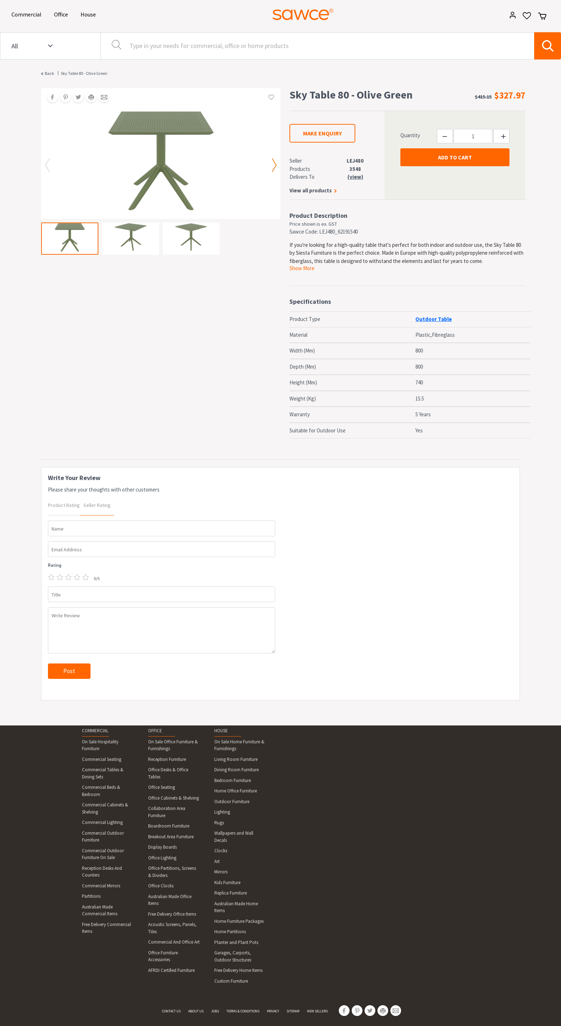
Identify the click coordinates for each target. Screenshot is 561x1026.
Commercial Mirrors (101, 886)
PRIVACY (273, 1011)
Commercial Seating (101, 759)
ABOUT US (196, 1011)
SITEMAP (293, 1011)
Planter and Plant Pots (236, 942)
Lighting (222, 812)
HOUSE (221, 731)
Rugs (219, 823)
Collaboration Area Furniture (166, 812)
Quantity (410, 135)
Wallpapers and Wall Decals (233, 836)
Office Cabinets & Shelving (173, 798)
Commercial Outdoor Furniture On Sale (103, 854)
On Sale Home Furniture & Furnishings (239, 745)
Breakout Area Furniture (171, 837)
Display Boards (162, 847)
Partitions (91, 896)
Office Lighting (162, 858)
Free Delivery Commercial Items (106, 928)
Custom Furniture (231, 981)
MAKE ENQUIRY (322, 133)
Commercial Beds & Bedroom (101, 790)
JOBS (215, 1011)
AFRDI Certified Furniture (171, 970)
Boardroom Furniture (168, 826)
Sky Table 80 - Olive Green (84, 73)
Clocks (220, 851)
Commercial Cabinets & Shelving (105, 808)
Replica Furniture (230, 893)
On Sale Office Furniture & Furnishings (173, 745)
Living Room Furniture (236, 759)
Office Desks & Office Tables (168, 773)
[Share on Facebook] (50, 98)
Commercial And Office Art (174, 942)
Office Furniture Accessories (163, 956)
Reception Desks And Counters (102, 871)
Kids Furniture (227, 882)
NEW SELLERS (317, 1011)
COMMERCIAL (95, 731)
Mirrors (221, 872)
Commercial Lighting (102, 822)
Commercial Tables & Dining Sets (102, 773)
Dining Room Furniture (236, 770)
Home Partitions (230, 932)
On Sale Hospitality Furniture (100, 745)
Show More (301, 268)
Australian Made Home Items (236, 907)
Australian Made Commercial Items (99, 910)
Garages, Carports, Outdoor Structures (232, 956)
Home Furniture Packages (239, 921)
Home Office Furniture (235, 791)
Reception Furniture (167, 759)
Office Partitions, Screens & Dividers (172, 871)
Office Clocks (161, 886)
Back (49, 73)
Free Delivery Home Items (238, 970)
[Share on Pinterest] (63, 98)
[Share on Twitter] (75, 98)
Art (217, 861)
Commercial (27, 14)
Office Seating (161, 787)
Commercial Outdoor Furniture (103, 836)
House (89, 14)
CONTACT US (171, 1011)
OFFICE (155, 731)
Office (62, 14)
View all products (310, 190)
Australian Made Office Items (169, 900)
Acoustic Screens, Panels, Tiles (172, 928)
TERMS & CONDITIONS (242, 1011)
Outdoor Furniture (231, 802)
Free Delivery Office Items (172, 914)
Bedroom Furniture (232, 780)
